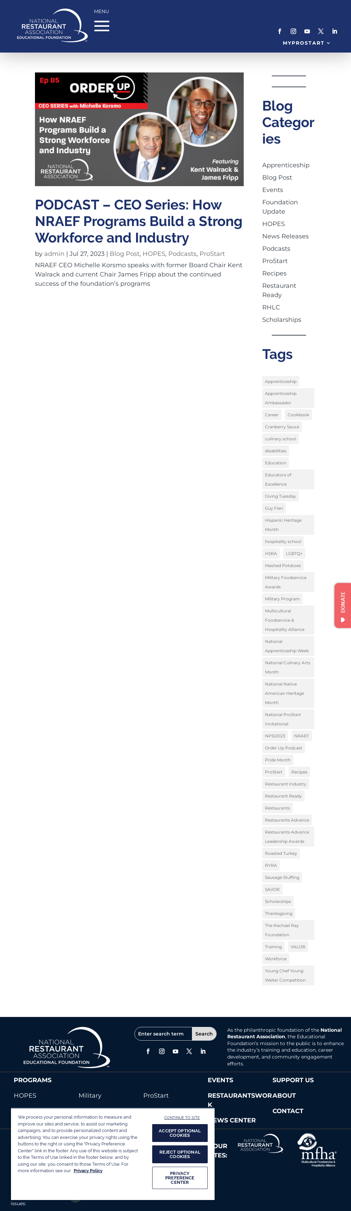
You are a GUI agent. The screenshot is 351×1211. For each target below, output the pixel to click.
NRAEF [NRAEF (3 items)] (301, 735)
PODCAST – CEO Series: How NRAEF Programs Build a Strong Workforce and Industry (138, 221)
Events (272, 190)
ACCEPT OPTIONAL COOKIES (180, 1133)
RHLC (271, 307)
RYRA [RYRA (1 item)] (271, 865)
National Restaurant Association (284, 1033)
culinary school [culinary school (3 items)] (280, 438)
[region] (113, 1153)
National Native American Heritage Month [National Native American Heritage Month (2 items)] (284, 693)
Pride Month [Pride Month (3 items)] (278, 759)
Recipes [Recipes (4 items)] (299, 771)
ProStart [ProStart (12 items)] (273, 771)
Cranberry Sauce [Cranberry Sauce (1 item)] (282, 426)
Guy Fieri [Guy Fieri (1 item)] (274, 508)
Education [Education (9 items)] (275, 462)
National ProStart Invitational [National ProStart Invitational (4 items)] (283, 719)
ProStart (212, 254)
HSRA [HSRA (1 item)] (271, 553)
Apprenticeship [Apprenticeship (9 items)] (280, 381)
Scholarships (281, 320)
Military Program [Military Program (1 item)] (282, 598)
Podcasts (182, 254)
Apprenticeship (286, 165)
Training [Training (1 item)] (273, 946)
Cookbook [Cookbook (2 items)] (298, 414)
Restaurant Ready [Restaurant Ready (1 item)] (283, 796)
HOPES (154, 254)
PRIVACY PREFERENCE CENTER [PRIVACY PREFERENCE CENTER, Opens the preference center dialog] (179, 1178)
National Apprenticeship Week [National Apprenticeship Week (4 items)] (287, 646)
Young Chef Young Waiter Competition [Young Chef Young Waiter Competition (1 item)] (285, 975)
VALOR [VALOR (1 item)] (298, 946)
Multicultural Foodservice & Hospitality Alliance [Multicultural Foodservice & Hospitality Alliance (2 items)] (284, 620)
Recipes (274, 273)
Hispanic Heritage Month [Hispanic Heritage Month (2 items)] (283, 525)
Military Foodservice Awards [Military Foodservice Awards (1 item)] (285, 582)
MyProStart (304, 43)
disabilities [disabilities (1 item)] (275, 450)
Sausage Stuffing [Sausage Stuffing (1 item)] (282, 877)
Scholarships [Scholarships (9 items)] (278, 901)
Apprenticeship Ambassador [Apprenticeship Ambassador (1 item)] (280, 398)
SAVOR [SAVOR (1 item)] (272, 889)
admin (54, 254)
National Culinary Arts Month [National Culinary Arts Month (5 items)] (287, 667)
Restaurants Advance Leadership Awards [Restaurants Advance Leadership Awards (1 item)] (287, 836)
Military (89, 1095)
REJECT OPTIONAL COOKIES (180, 1154)
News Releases (285, 236)
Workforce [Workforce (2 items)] (276, 958)
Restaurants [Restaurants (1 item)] (277, 808)
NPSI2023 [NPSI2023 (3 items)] (275, 735)
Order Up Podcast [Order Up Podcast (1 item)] (283, 747)
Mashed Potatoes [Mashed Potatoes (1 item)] (283, 565)
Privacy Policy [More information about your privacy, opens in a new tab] (88, 1170)
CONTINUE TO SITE (182, 1118)
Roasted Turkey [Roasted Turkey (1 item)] (281, 853)
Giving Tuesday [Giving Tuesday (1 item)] (280, 496)
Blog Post (125, 254)
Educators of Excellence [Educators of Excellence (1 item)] (278, 479)
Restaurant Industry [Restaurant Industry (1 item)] (285, 783)
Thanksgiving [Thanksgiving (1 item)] (278, 913)
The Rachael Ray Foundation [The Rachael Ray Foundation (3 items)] (282, 930)
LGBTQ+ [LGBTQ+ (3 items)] (294, 553)
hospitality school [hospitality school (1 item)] (283, 541)
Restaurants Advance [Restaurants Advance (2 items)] (287, 820)
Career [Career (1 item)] (272, 414)
